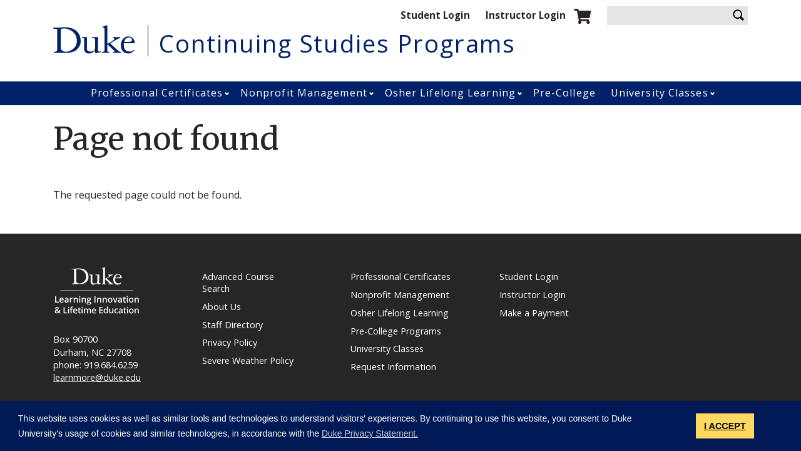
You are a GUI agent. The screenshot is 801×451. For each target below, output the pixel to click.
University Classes (659, 93)
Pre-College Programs (395, 331)
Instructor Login (526, 15)
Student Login (435, 15)
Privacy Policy (229, 342)
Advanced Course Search (238, 282)
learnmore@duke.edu (97, 377)
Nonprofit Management (303, 93)
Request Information (393, 367)
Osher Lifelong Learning (450, 93)
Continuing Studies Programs (337, 43)
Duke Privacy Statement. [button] (370, 433)
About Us (221, 307)
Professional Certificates (157, 93)
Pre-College (564, 93)
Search (738, 15)
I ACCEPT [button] (725, 426)
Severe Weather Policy (247, 360)
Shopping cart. (582, 16)
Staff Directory (232, 325)
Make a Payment (534, 313)
